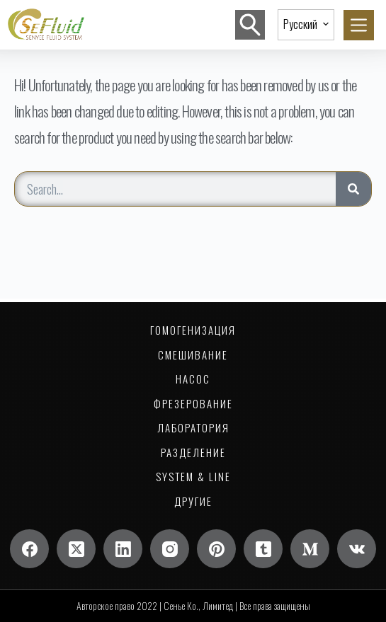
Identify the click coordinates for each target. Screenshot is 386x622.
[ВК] (356, 548)
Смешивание (193, 355)
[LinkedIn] (122, 548)
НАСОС (193, 379)
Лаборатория (193, 428)
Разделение (193, 453)
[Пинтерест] (216, 548)
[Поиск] (250, 25)
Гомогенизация (193, 330)
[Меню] (359, 25)
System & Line (193, 477)
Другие (193, 502)
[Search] (353, 189)
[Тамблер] (263, 548)
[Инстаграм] (169, 548)
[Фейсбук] (29, 548)
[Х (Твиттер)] (76, 548)
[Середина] (309, 548)
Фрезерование (193, 404)
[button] (306, 24)
